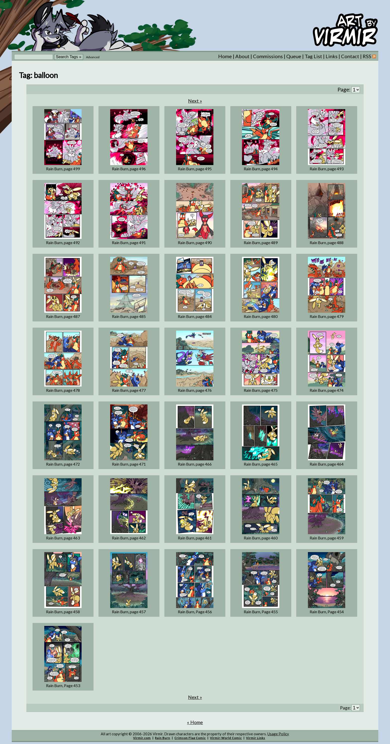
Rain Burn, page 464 (326, 464)
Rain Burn (162, 738)
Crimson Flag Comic (190, 738)
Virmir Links (255, 738)
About (242, 56)
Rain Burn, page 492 (63, 242)
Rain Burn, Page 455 (261, 611)
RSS (369, 56)
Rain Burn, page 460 (261, 537)
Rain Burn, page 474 (326, 390)
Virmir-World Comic (226, 738)
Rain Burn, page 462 (129, 537)
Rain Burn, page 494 (261, 168)
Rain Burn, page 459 (326, 537)
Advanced (92, 57)
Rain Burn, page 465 (261, 464)
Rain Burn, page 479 (326, 316)
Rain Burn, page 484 (195, 316)
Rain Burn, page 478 (63, 390)
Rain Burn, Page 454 (327, 611)
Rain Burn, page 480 (261, 316)
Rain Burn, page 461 (195, 537)
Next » (195, 101)
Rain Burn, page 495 (195, 168)
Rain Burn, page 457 (129, 611)
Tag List (313, 56)
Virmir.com (142, 738)
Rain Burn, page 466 (195, 464)
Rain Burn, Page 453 (63, 685)
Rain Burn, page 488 (326, 242)
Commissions (268, 56)
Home (225, 56)
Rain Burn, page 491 (129, 242)
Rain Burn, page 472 (63, 464)
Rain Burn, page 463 (63, 537)
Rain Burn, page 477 (129, 390)
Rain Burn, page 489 (261, 242)
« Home (195, 722)
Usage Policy (278, 734)
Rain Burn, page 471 (129, 464)
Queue (293, 56)
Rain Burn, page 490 (195, 242)
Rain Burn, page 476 (195, 390)
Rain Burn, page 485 (129, 316)
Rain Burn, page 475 (261, 390)
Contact (350, 56)
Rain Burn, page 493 (326, 168)
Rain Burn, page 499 (63, 168)
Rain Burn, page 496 (129, 168)
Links (332, 56)
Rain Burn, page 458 (63, 611)
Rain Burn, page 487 (63, 316)
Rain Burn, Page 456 (195, 611)
